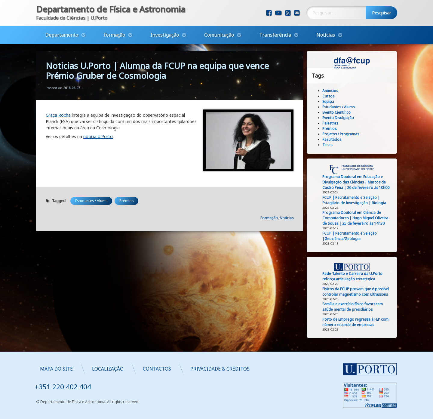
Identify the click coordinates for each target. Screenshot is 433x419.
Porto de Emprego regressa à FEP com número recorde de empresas (356, 322)
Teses (328, 144)
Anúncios (330, 90)
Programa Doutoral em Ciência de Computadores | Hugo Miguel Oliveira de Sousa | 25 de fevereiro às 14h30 (355, 218)
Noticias (325, 34)
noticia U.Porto (98, 136)
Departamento (61, 34)
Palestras (330, 123)
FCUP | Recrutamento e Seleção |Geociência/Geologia (350, 236)
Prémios (126, 199)
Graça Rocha (58, 114)
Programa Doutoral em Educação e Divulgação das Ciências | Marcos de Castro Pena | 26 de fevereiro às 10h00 (356, 182)
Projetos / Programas (341, 134)
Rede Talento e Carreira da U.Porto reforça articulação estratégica (353, 276)
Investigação (164, 34)
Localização (231, 369)
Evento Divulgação (338, 117)
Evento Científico (337, 112)
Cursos (329, 96)
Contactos (280, 369)
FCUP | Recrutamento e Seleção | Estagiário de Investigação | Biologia (354, 200)
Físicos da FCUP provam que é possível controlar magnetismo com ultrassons (356, 291)
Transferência (275, 34)
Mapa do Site (179, 369)
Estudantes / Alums (91, 199)
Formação (114, 34)
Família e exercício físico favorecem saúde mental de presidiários (353, 306)
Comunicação (219, 34)
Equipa (328, 101)
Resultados (332, 139)
